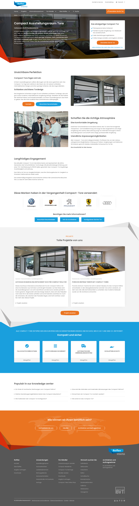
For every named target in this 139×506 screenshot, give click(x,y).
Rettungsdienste (41, 473)
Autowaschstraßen (42, 476)
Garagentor (84, 492)
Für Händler (50, 11)
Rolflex (16, 460)
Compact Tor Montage (65, 470)
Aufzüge (38, 482)
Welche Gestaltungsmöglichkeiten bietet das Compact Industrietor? (38, 394)
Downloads (17, 473)
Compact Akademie (64, 466)
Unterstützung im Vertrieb (66, 463)
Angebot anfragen (20, 470)
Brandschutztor (85, 479)
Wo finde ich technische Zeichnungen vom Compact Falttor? (35, 389)
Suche (77, 11)
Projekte (24, 11)
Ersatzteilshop (109, 2)
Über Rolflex (63, 11)
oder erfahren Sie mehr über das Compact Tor (107, 47)
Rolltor (82, 473)
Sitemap (71, 500)
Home (16, 11)
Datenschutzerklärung (56, 500)
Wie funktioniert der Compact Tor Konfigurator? (31, 399)
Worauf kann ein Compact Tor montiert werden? (88, 394)
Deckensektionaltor (87, 482)
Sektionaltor (84, 466)
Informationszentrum (37, 11)
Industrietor (84, 470)
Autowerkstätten (41, 466)
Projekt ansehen (22, 303)
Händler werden (63, 473)
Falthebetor (84, 463)
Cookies (66, 500)
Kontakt (16, 463)
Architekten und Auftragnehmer (109, 461)
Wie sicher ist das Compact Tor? (83, 399)
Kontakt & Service (97, 2)
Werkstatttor (85, 489)
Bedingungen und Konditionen (40, 500)
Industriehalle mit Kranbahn (45, 479)
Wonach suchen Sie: (89, 460)
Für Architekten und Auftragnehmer (109, 466)
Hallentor (83, 486)
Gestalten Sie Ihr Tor (115, 11)
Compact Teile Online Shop (67, 482)
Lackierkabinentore (42, 470)
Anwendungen (42, 460)
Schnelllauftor (85, 476)
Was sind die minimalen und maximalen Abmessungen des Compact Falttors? (98, 389)
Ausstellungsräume (42, 463)
